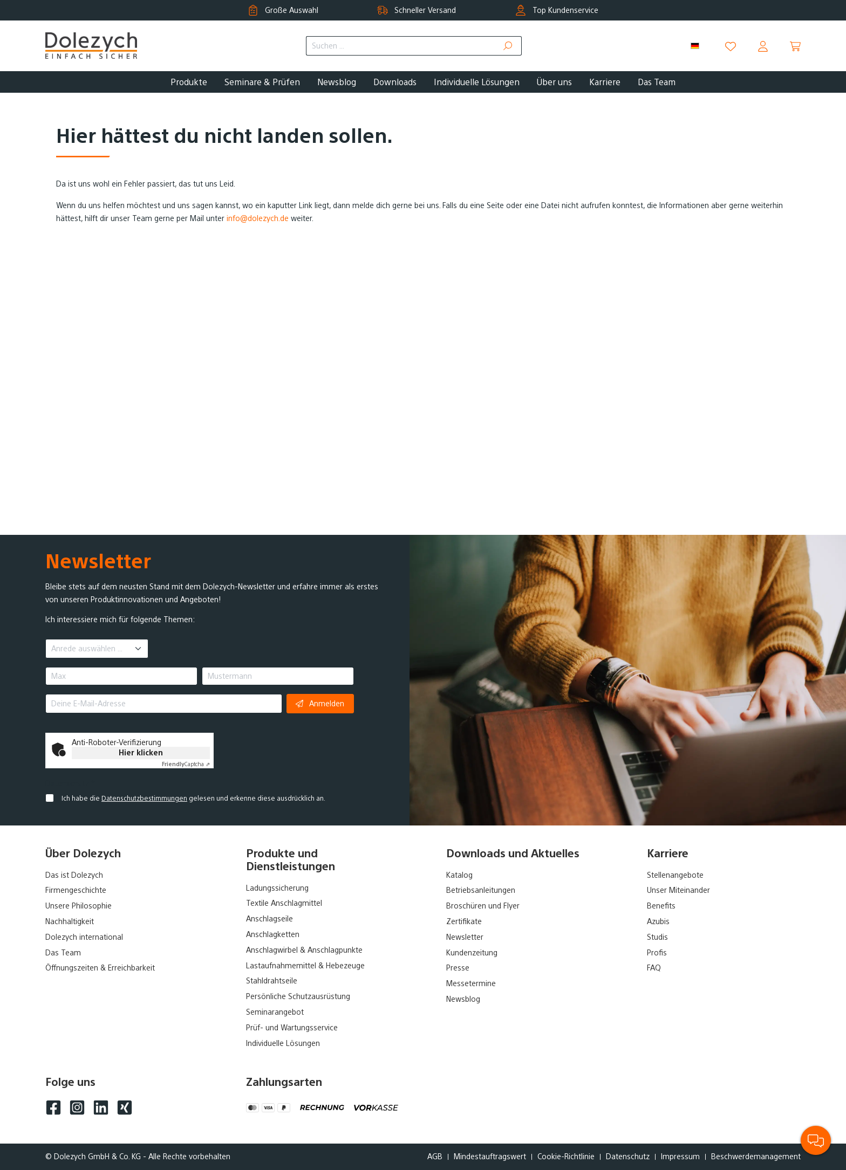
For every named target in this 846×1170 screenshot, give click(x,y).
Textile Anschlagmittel (284, 903)
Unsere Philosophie (78, 905)
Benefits (661, 905)
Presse (457, 967)
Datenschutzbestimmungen (144, 798)
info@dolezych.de (258, 218)
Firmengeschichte (75, 890)
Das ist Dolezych (74, 875)
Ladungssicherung (277, 888)
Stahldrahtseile (271, 980)
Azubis (658, 921)
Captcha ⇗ (186, 764)
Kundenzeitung (471, 952)
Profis (657, 952)
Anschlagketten (272, 934)
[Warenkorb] (795, 46)
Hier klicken (141, 752)
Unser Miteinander (678, 890)
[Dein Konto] (763, 46)
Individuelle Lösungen (283, 1043)
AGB (434, 1156)
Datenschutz (628, 1156)
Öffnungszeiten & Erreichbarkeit (100, 967)
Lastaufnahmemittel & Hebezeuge (305, 965)
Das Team (63, 952)
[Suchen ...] (400, 46)
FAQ (654, 967)
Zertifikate (464, 921)
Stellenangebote (675, 875)
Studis (657, 937)
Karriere (667, 853)
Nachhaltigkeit (69, 921)
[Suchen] (508, 46)
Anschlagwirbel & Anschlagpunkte (304, 950)
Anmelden (320, 703)
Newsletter (464, 937)
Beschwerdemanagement (756, 1156)
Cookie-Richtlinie (566, 1156)
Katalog (459, 875)
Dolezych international (84, 937)
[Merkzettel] (730, 46)
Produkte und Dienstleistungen (290, 859)
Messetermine (471, 983)
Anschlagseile (269, 918)
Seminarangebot (275, 1012)
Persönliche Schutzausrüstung (298, 996)
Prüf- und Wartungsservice (292, 1027)
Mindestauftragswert (490, 1156)
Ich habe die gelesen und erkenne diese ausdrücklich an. (193, 798)
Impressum (680, 1156)
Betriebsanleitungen (480, 890)
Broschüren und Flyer (483, 905)
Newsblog (463, 999)
